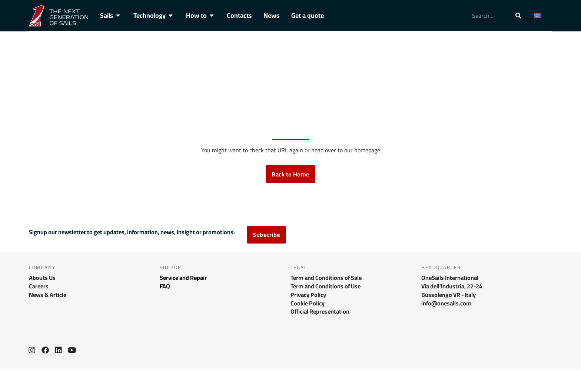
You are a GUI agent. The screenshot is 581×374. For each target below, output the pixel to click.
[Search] (518, 15)
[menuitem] (541, 15)
